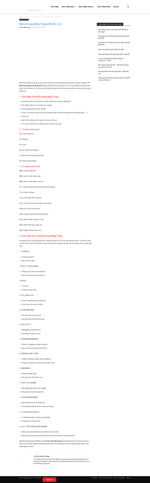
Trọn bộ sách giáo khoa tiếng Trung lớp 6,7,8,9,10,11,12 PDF (110, 60)
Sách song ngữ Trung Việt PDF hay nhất (111, 49)
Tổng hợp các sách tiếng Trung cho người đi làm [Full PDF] (113, 37)
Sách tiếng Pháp (103, 7)
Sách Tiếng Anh (68, 7)
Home (21, 17)
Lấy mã (49, 479)
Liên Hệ (116, 7)
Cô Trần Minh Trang (25, 27)
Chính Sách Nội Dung (105, 478)
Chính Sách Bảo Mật (119, 478)
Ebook (27, 17)
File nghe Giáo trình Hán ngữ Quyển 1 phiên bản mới (113, 72)
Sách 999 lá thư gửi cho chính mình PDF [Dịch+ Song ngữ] (113, 31)
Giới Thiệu (55, 7)
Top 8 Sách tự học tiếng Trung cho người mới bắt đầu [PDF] (114, 44)
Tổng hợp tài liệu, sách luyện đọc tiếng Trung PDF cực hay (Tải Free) (114, 79)
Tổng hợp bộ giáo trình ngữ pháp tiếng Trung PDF (114, 54)
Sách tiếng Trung (86, 7)
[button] (128, 7)
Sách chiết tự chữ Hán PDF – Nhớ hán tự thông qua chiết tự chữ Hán (113, 66)
